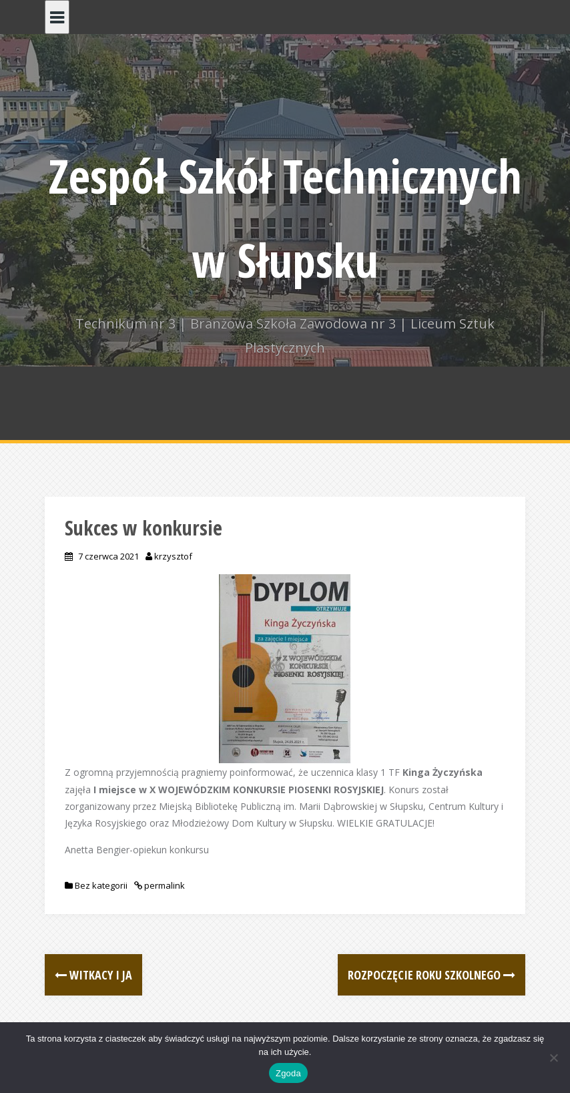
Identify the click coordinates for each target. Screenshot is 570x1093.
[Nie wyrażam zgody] (553, 1057)
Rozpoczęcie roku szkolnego (431, 975)
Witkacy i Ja (93, 975)
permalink (163, 885)
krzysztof (173, 556)
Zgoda (288, 1073)
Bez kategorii (101, 885)
